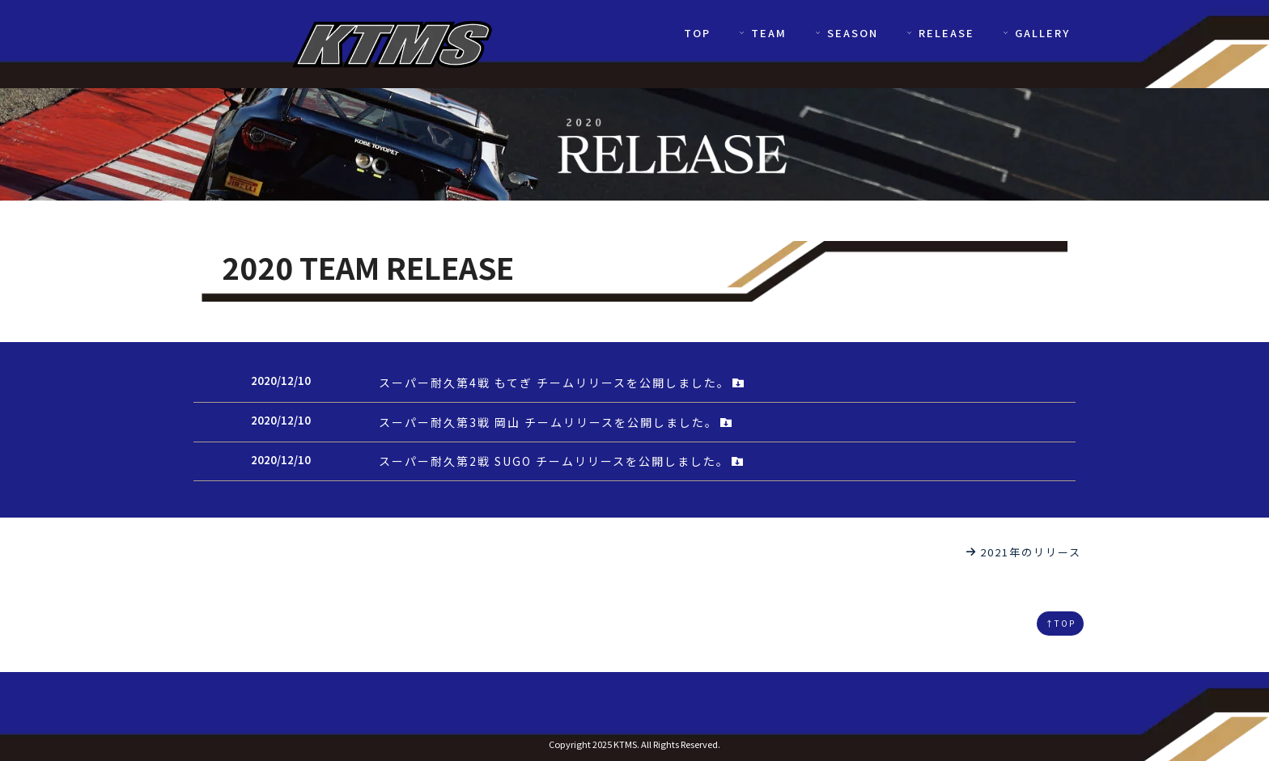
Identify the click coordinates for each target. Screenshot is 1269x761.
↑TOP (1060, 623)
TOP (697, 32)
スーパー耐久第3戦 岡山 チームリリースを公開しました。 (556, 422)
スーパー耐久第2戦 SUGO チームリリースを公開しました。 (562, 461)
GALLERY (1035, 32)
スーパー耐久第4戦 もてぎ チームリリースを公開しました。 (562, 382)
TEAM (761, 32)
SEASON (845, 32)
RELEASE (939, 32)
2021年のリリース (1023, 552)
